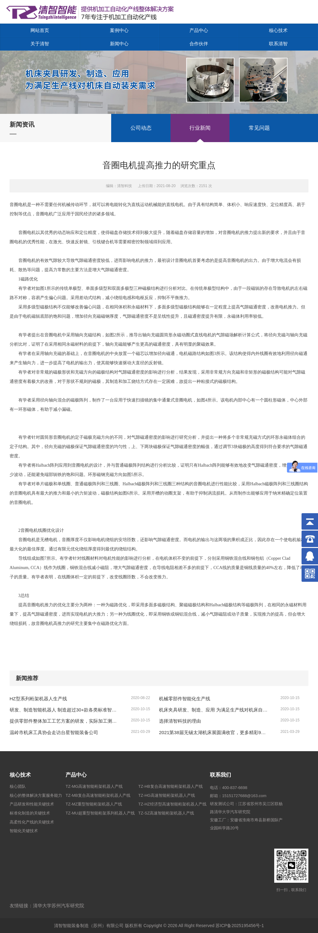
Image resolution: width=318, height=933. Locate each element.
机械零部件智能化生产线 (184, 698)
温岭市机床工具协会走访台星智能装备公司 (54, 732)
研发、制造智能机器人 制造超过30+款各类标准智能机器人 (64, 709)
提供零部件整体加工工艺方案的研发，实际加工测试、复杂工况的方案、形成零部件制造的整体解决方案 (64, 721)
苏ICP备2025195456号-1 (240, 925)
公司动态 (141, 128)
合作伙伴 (198, 43)
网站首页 (39, 30)
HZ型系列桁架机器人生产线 (38, 698)
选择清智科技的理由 (180, 721)
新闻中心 (119, 43)
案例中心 (119, 30)
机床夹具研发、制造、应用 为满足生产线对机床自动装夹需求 (214, 709)
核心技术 (278, 30)
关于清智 (39, 43)
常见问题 (259, 128)
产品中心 (198, 30)
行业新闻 (200, 128)
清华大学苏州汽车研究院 (58, 905)
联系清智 (278, 43)
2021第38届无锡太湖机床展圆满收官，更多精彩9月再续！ (214, 732)
